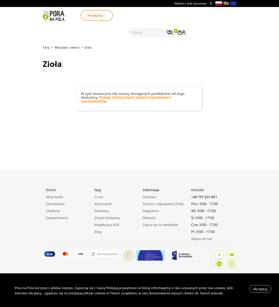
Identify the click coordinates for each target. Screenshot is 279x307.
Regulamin (151, 211)
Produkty (97, 15)
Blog (97, 231)
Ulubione (53, 211)
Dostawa (149, 197)
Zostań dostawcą (107, 218)
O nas (98, 197)
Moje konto (54, 197)
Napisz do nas (201, 238)
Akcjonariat (102, 204)
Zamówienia (55, 204)
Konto (51, 189)
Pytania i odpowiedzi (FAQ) (163, 204)
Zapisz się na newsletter (161, 225)
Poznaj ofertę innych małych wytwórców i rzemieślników (126, 99)
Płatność (149, 218)
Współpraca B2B (106, 225)
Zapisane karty (57, 218)
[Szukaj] (151, 32)
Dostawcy (101, 211)
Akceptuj (260, 289)
